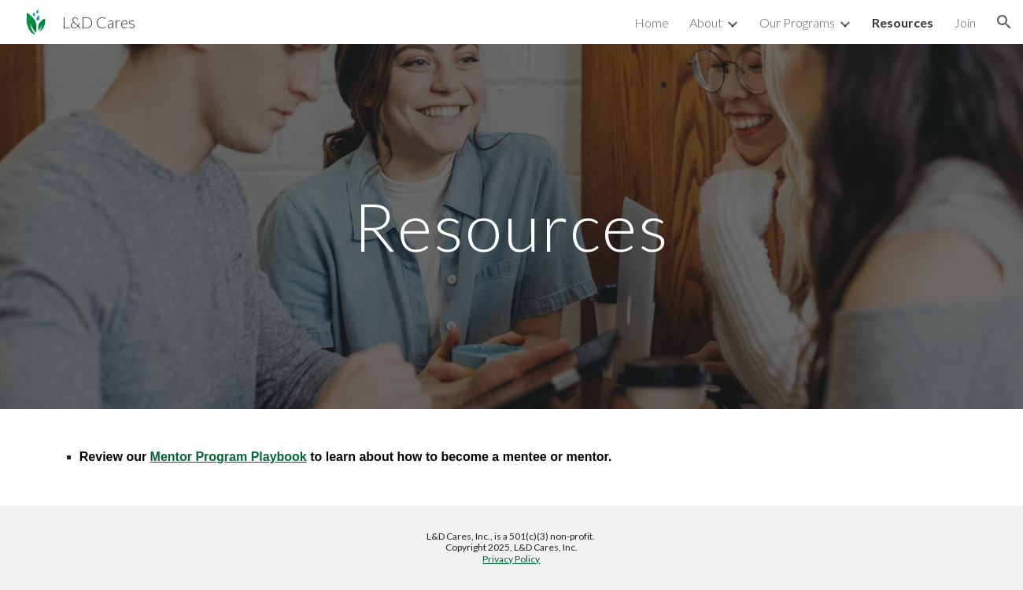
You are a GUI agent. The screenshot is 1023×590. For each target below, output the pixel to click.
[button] (1004, 22)
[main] (511, 226)
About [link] (705, 22)
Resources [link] (902, 22)
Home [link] (651, 22)
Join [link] (965, 22)
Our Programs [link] (797, 22)
